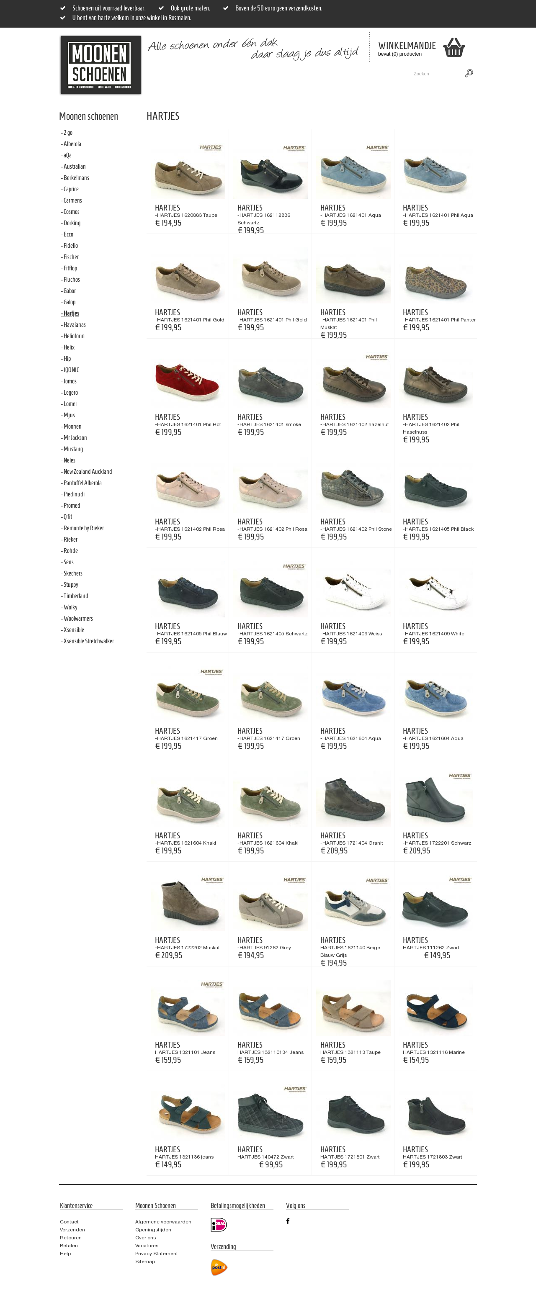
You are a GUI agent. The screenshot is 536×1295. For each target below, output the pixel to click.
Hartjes (167, 207)
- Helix (68, 347)
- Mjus (68, 415)
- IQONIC (70, 369)
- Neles (68, 460)
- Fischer (70, 256)
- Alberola (71, 143)
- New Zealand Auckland (86, 471)
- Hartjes (70, 313)
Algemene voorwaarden (163, 1222)
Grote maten (227, 74)
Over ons (145, 1238)
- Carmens (71, 200)
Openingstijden (153, 1230)
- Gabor (68, 290)
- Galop (68, 302)
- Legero (69, 392)
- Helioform (73, 335)
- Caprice (70, 189)
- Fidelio (69, 245)
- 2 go (66, 132)
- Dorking (70, 222)
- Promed (70, 505)
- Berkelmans (75, 177)
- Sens (67, 561)
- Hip (66, 358)
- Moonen (71, 426)
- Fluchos (70, 279)
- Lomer (69, 403)
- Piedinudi (73, 494)
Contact (325, 74)
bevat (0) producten (400, 48)
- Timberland (74, 595)
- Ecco (67, 234)
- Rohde (69, 550)
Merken (291, 74)
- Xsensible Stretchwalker (87, 641)
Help (65, 1253)
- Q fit (66, 516)
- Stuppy (69, 584)
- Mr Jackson (74, 437)
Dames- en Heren (174, 74)
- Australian (73, 166)
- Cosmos (70, 211)
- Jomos (69, 381)
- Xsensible (72, 629)
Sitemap (145, 1261)
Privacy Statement (156, 1253)
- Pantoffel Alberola (81, 482)
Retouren (71, 1238)
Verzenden (72, 1230)
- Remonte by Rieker (82, 528)
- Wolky (69, 607)
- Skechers (71, 573)
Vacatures (146, 1246)
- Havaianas (73, 324)
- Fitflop (69, 268)
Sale (262, 74)
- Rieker (69, 539)
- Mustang (72, 448)
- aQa (66, 155)
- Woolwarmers (77, 618)
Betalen (69, 1246)
